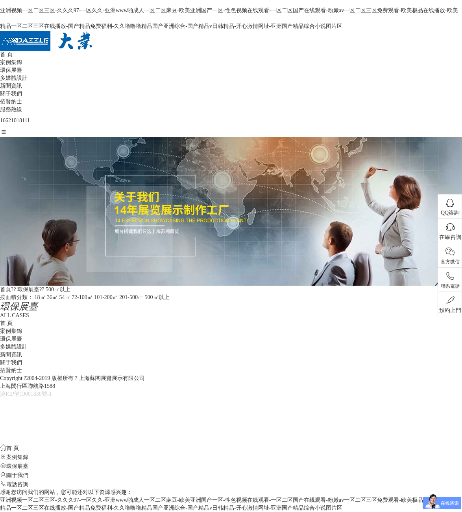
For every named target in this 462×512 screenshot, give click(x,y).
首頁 (5, 289)
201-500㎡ (131, 297)
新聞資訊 (11, 86)
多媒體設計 (14, 78)
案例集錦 (11, 62)
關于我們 (11, 94)
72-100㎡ (82, 297)
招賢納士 (11, 102)
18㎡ (40, 297)
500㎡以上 (58, 289)
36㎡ (52, 297)
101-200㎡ (106, 297)
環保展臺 (11, 70)
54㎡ (64, 297)
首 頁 (6, 54)
